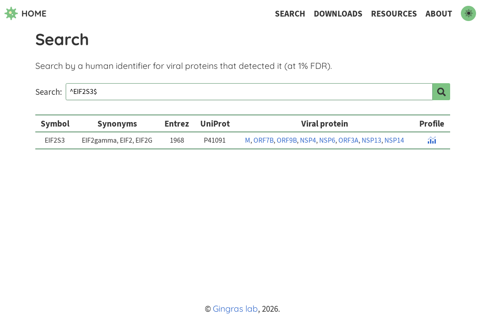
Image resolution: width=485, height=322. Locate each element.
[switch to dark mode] (468, 13)
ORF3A (348, 140)
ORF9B (287, 140)
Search (290, 13)
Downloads (338, 13)
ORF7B (263, 140)
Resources (394, 13)
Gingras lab (235, 308)
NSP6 (327, 140)
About (439, 13)
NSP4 (308, 140)
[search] (441, 91)
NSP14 (394, 140)
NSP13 (371, 140)
